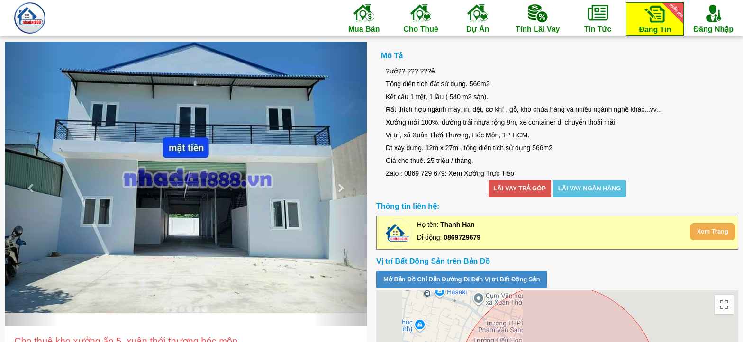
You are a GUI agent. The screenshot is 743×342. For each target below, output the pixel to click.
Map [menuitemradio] (397, 304)
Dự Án (478, 18)
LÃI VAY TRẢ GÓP (520, 188)
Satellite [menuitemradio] (436, 304)
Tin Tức (597, 18)
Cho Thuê (421, 18)
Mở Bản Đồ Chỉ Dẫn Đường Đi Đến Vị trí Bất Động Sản (461, 279)
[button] (32, 184)
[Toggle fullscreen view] (724, 304)
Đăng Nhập (713, 18)
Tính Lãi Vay (538, 18)
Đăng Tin (659, 18)
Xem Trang (712, 231)
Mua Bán (364, 18)
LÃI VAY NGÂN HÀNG (589, 188)
